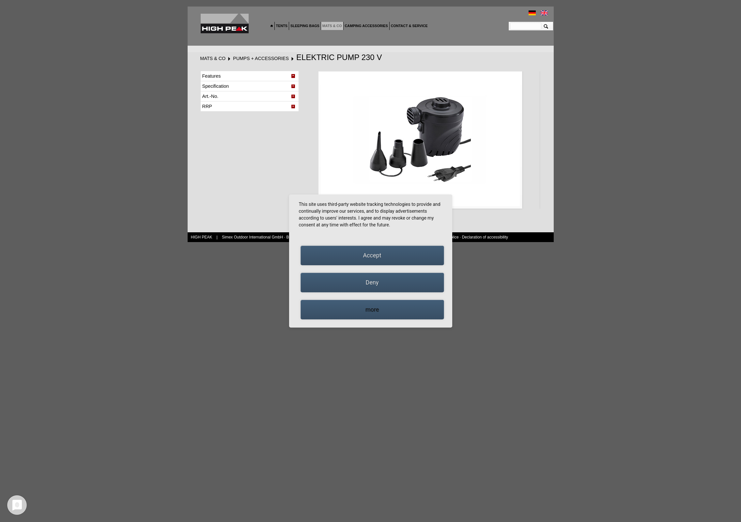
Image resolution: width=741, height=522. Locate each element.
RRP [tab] (207, 106)
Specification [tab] (215, 86)
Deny (372, 282)
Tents (281, 26)
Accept (372, 255)
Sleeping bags (304, 26)
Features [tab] (211, 76)
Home (271, 26)
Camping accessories (366, 26)
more (372, 309)
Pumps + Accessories (261, 58)
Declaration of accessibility (485, 237)
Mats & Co (332, 26)
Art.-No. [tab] (210, 96)
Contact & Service (409, 26)
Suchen (546, 26)
